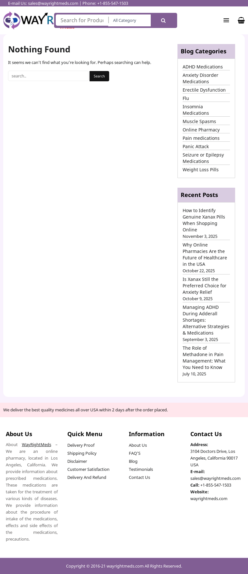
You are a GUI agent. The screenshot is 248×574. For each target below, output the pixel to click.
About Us (138, 445)
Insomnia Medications (196, 109)
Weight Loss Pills (201, 169)
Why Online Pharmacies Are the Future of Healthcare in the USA (205, 254)
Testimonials (141, 469)
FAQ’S (134, 453)
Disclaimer (77, 461)
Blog (133, 461)
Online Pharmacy (201, 130)
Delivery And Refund (86, 477)
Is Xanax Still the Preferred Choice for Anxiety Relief (204, 285)
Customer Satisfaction (88, 469)
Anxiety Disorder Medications (200, 78)
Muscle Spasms (199, 121)
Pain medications (201, 138)
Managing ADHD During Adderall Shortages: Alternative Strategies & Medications (206, 320)
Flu (186, 98)
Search (163, 20)
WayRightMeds (36, 444)
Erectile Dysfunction (204, 90)
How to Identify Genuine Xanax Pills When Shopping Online (204, 220)
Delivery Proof (80, 445)
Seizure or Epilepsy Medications (203, 158)
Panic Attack (196, 146)
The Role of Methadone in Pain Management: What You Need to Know (204, 357)
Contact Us (139, 477)
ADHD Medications (203, 67)
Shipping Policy (82, 453)
